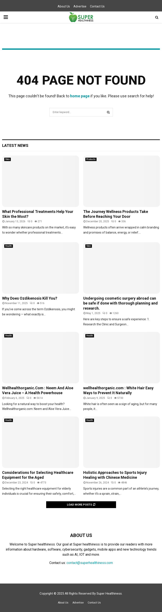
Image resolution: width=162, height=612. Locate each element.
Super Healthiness (109, 593)
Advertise (79, 6)
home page (80, 96)
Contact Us (97, 6)
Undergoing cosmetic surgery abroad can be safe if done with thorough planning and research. (120, 303)
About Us (64, 6)
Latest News (15, 145)
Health (8, 246)
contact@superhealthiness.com (89, 563)
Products (91, 159)
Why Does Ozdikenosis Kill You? (29, 298)
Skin (7, 159)
